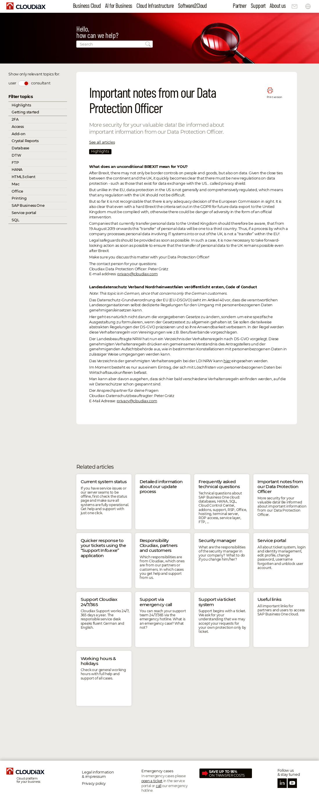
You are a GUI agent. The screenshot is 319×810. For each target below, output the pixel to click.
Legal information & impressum (98, 774)
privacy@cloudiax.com (137, 274)
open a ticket (152, 781)
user (12, 83)
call (158, 786)
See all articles (102, 142)
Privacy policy (94, 783)
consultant (40, 83)
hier (227, 361)
